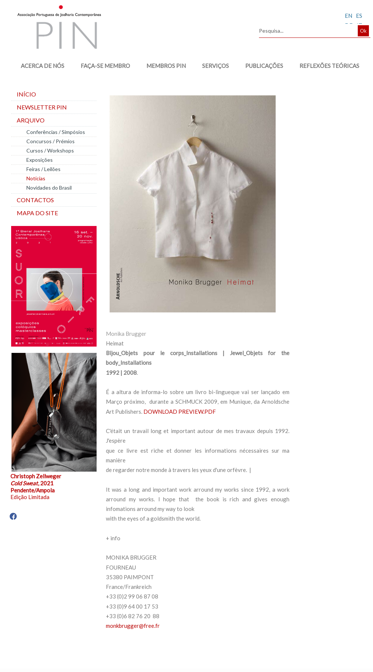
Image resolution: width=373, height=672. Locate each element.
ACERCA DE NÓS (42, 65)
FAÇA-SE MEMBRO (105, 65)
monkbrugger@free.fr (133, 625)
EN (348, 15)
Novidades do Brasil (49, 187)
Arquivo (31, 120)
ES (359, 15)
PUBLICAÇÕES (264, 65)
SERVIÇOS (215, 65)
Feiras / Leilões (43, 169)
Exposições (39, 160)
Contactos (35, 199)
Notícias (35, 178)
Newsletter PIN (42, 107)
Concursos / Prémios (50, 141)
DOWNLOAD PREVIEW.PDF (179, 411)
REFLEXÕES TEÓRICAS (329, 65)
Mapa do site (37, 212)
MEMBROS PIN (166, 65)
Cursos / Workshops (50, 150)
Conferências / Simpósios (55, 132)
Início (26, 94)
